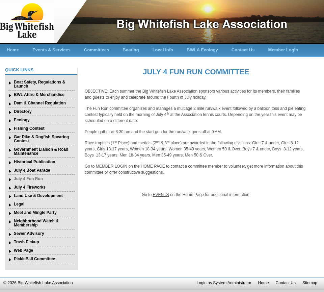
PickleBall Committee (34, 259)
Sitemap (309, 283)
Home (13, 49)
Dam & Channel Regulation (40, 103)
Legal (19, 204)
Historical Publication (34, 162)
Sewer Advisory (29, 233)
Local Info (163, 49)
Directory (23, 111)
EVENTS (161, 194)
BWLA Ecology (202, 49)
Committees (96, 49)
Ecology (22, 120)
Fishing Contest (29, 128)
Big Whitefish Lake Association (27, 21)
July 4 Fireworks (30, 187)
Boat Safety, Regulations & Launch (39, 84)
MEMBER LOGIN (111, 166)
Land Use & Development (38, 195)
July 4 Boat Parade (32, 170)
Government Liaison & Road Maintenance (41, 151)
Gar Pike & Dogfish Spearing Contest (41, 139)
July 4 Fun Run (28, 178)
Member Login (283, 49)
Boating (131, 49)
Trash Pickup (26, 242)
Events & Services (51, 49)
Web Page (23, 250)
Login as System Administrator (224, 283)
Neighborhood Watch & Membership (36, 223)
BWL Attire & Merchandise (39, 94)
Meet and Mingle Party (35, 212)
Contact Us (243, 49)
